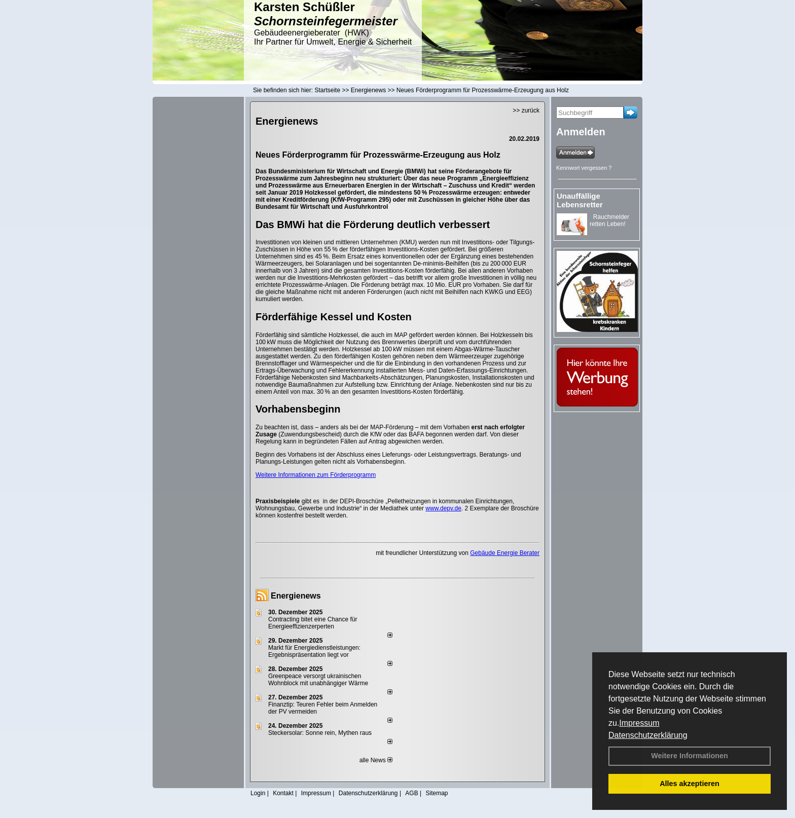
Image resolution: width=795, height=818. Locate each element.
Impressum (639, 723)
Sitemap (436, 793)
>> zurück (526, 110)
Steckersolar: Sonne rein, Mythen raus (320, 732)
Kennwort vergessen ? (583, 168)
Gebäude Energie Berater (504, 552)
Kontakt (283, 793)
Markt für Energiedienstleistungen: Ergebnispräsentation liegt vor (314, 651)
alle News (375, 760)
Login (257, 793)
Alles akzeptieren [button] (689, 783)
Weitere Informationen (689, 756)
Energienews (296, 595)
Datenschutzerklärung (648, 735)
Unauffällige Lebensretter (580, 200)
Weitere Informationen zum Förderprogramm (316, 474)
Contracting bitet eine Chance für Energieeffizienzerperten (312, 623)
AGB (411, 793)
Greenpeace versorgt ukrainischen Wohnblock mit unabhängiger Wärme (318, 680)
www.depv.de (443, 508)
